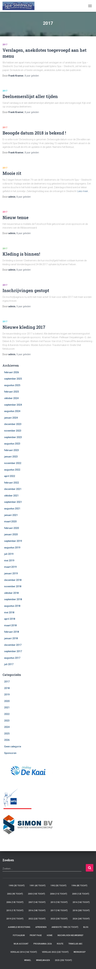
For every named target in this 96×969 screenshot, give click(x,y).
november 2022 (12, 463)
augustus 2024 (12, 411)
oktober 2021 (11, 495)
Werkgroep (80, 952)
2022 (7, 714)
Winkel (27, 960)
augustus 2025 (12, 385)
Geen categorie (12, 746)
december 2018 (12, 580)
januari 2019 (11, 573)
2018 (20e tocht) (81, 910)
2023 (7, 720)
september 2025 (13, 378)
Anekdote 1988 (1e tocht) (65, 927)
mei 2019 (9, 560)
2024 (7, 727)
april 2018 (9, 619)
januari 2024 (11, 417)
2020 (7, 701)
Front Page (36, 935)
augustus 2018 (12, 606)
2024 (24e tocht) (81, 919)
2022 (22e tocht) (36, 919)
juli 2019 (8, 554)
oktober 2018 (11, 593)
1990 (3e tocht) (17, 885)
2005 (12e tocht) (80, 894)
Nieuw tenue (15, 217)
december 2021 (12, 489)
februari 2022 (11, 482)
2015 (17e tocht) (14, 910)
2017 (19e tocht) (59, 910)
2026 (7, 740)
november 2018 (12, 586)
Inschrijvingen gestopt (26, 290)
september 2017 (13, 651)
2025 (7, 733)
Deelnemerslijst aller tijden (30, 96)
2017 (5, 44)
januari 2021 (11, 515)
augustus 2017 (12, 658)
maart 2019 (10, 567)
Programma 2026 (42, 944)
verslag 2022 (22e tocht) (55, 952)
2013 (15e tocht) (59, 902)
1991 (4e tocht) (37, 885)
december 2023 (12, 424)
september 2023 (13, 437)
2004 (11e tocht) (58, 894)
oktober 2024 (11, 398)
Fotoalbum (19, 935)
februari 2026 (11, 372)
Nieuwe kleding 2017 (24, 327)
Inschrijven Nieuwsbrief (70, 935)
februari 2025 (11, 391)
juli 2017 (8, 664)
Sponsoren (10, 753)
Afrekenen (40, 927)
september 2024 (13, 404)
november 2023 (12, 430)
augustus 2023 (12, 443)
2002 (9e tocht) (15, 894)
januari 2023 (11, 456)
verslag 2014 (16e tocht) (23, 952)
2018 (7, 688)
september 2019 (13, 541)
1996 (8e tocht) (79, 885)
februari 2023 (11, 450)
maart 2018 (10, 625)
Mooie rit (12, 173)
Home (50, 935)
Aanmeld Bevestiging (19, 927)
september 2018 (13, 599)
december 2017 (12, 645)
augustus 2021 (12, 508)
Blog (85, 927)
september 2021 (13, 502)
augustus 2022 (12, 469)
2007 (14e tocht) (36, 902)
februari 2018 (11, 631)
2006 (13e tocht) (14, 902)
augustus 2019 (12, 547)
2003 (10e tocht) (36, 894)
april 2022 (9, 476)
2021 (7, 707)
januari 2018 (11, 638)
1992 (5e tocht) (58, 885)
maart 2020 (10, 521)
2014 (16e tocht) (81, 902)
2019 (7, 694)
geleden (32, 75)
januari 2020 (11, 534)
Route (60, 944)
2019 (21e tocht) (14, 919)
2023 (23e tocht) (59, 919)
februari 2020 (11, 528)
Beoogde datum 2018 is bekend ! (34, 133)
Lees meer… (83, 191)
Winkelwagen (43, 960)
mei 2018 (9, 612)
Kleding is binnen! (21, 254)
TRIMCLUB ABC (75, 944)
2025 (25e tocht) (63, 960)
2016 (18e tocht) (36, 910)
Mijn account (21, 944)
